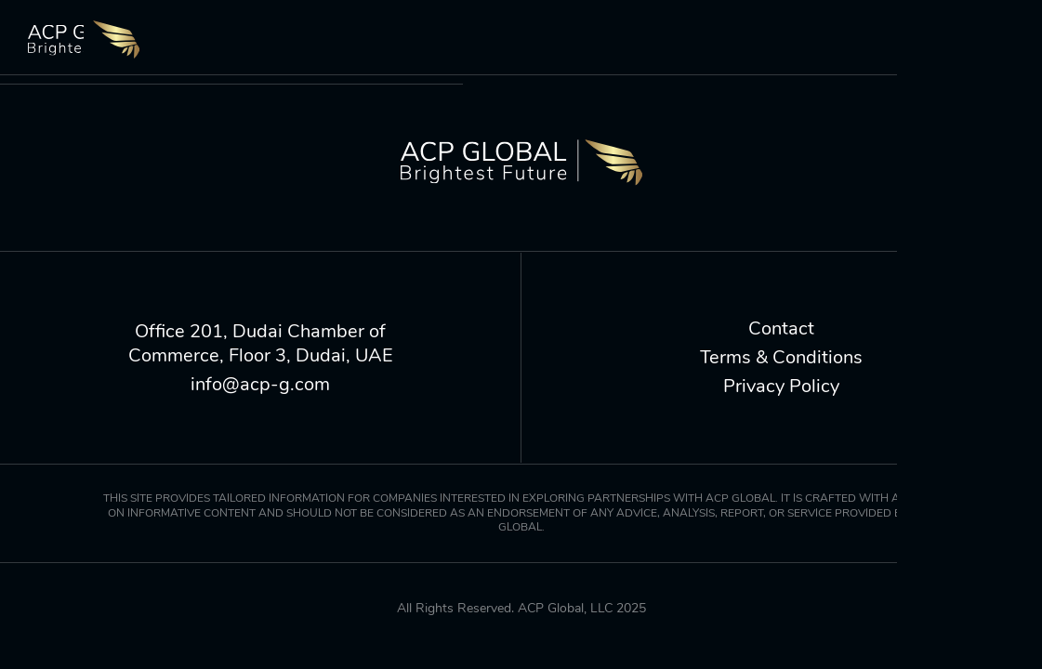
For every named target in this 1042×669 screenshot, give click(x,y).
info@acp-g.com (260, 385)
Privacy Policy (781, 386)
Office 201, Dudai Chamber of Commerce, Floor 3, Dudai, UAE (260, 344)
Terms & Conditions (781, 358)
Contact (781, 329)
